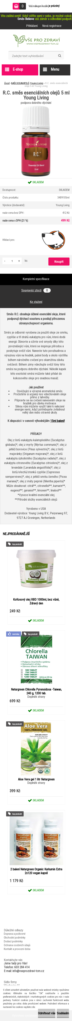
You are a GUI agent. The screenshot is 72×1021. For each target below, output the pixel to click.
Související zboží (36, 290)
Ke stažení (36, 302)
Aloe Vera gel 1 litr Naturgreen (36, 779)
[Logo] (36, 41)
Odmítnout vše (46, 1013)
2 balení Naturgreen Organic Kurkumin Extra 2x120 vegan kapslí (36, 871)
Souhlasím (63, 1013)
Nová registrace (51, 26)
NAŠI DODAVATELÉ (20, 83)
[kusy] (12, 261)
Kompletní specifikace (36, 279)
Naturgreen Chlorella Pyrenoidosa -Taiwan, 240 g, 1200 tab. (36, 691)
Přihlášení (32, 26)
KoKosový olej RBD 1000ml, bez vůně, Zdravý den (36, 601)
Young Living (36, 83)
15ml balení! (57, 421)
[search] (59, 55)
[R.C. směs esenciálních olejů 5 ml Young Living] (36, 107)
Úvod (7, 83)
